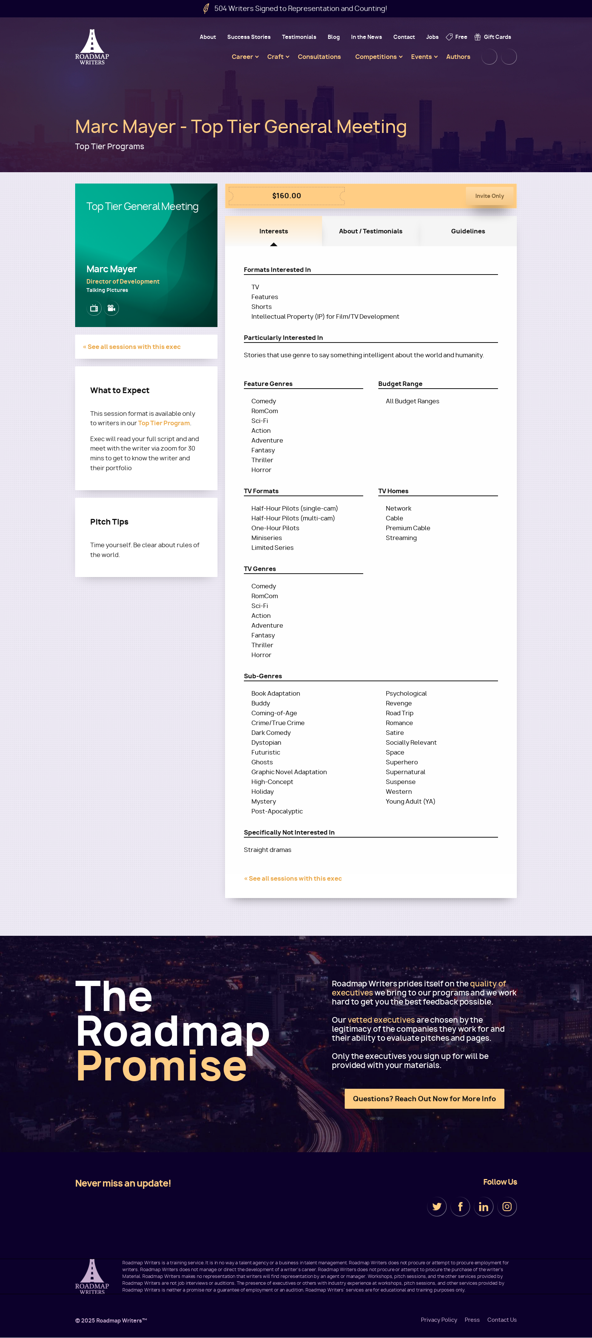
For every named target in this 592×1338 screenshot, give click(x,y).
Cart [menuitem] (509, 57)
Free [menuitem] (461, 36)
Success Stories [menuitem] (249, 36)
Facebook (460, 1206)
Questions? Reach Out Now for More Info (424, 1098)
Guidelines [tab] (468, 231)
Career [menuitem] (242, 56)
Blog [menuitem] (334, 36)
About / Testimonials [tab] (370, 231)
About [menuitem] (208, 36)
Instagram (507, 1206)
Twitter (437, 1206)
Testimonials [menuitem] (299, 36)
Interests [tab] (273, 231)
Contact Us (502, 1319)
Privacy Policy (439, 1319)
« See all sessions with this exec (132, 347)
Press (472, 1319)
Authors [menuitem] (458, 56)
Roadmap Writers (93, 47)
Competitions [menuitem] (376, 56)
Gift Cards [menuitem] (497, 36)
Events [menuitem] (421, 56)
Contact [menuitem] (404, 36)
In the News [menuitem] (366, 36)
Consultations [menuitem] (319, 56)
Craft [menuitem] (275, 56)
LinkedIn (483, 1206)
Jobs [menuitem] (432, 36)
